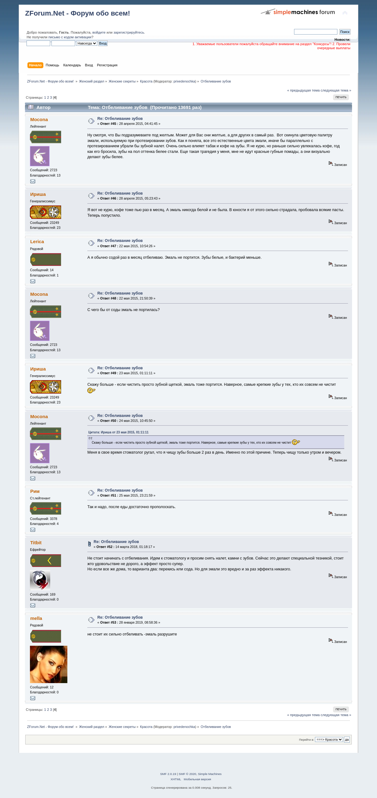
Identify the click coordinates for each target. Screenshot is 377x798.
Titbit (35, 542)
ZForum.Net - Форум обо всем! (77, 13)
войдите (98, 32)
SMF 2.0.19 (168, 774)
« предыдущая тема (303, 90)
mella (36, 618)
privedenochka (184, 81)
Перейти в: (306, 739)
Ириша (38, 194)
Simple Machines (210, 774)
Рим (35, 491)
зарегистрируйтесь (129, 32)
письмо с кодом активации (69, 37)
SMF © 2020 (187, 774)
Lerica (37, 241)
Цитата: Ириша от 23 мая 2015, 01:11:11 (118, 432)
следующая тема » (336, 90)
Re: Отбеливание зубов (120, 118)
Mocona (39, 119)
